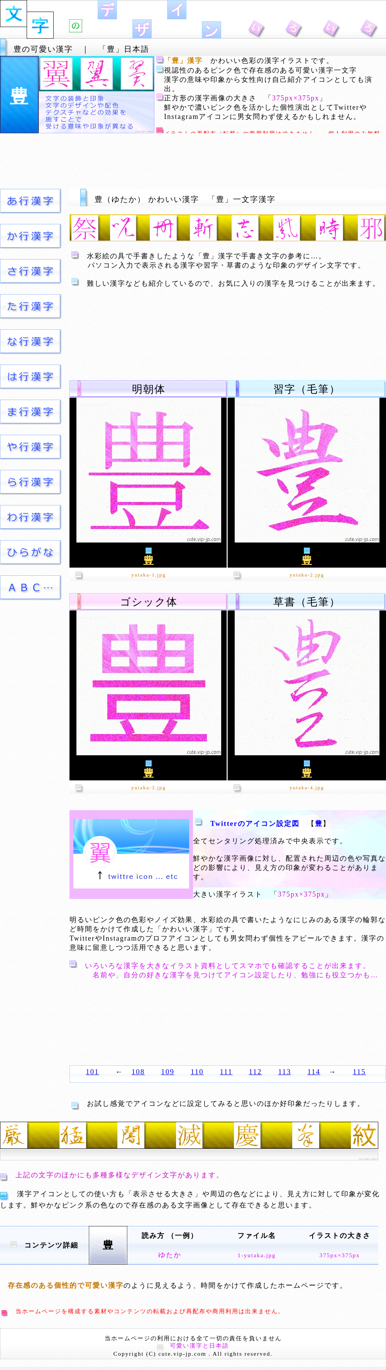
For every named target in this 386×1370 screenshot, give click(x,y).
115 (359, 1072)
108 (138, 1072)
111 (226, 1072)
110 (197, 1072)
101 (92, 1072)
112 (255, 1072)
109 (167, 1072)
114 (313, 1072)
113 (284, 1072)
